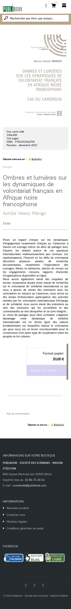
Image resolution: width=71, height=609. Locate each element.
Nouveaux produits (18, 508)
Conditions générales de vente (25, 528)
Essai (6, 223)
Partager (7, 166)
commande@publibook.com (29, 485)
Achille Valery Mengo (24, 213)
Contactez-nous (16, 515)
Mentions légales (17, 521)
